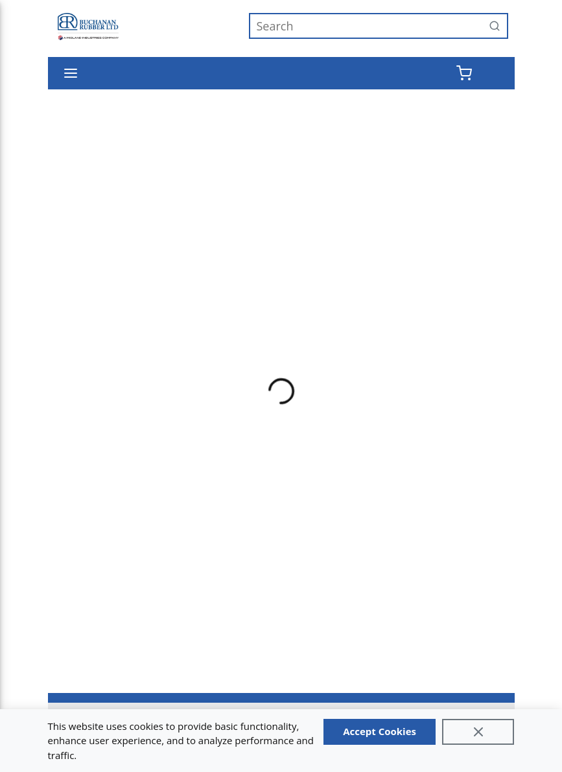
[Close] (478, 732)
